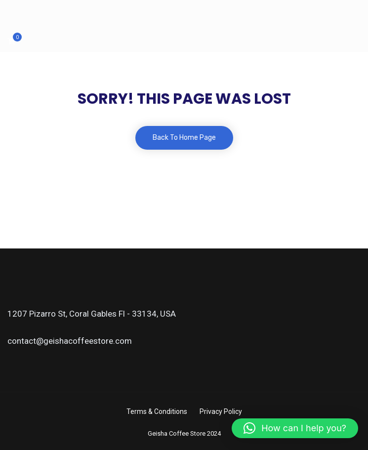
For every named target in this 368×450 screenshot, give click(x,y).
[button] (295, 428)
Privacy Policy (221, 411)
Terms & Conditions (156, 411)
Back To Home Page (184, 137)
